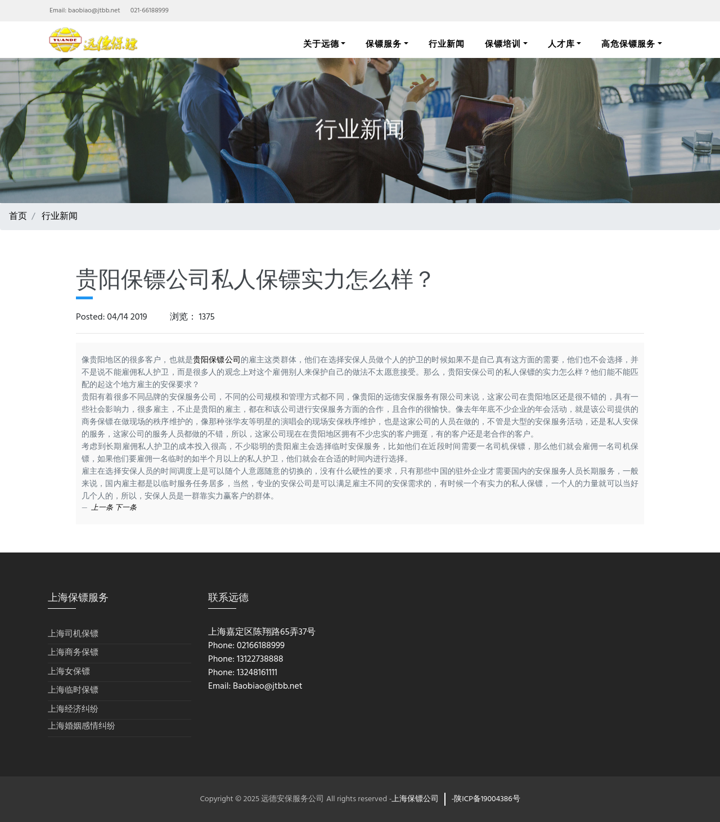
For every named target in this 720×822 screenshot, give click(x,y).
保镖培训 (503, 43)
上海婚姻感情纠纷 (81, 726)
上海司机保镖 (73, 634)
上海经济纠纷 (73, 709)
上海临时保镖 (73, 690)
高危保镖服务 (628, 43)
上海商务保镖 (73, 652)
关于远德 (321, 43)
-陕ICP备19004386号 (485, 799)
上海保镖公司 (415, 799)
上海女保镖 (69, 672)
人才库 (561, 43)
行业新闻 (447, 43)
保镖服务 (384, 43)
